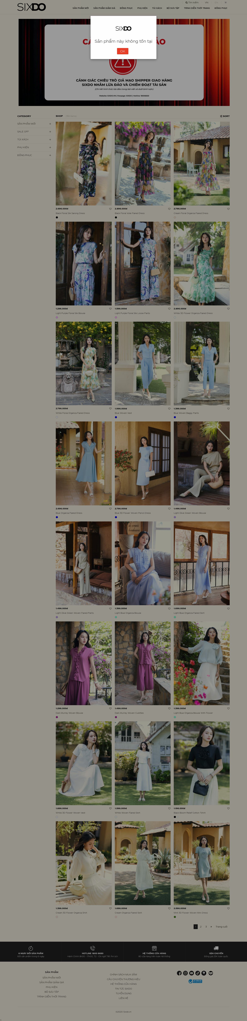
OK (122, 51)
